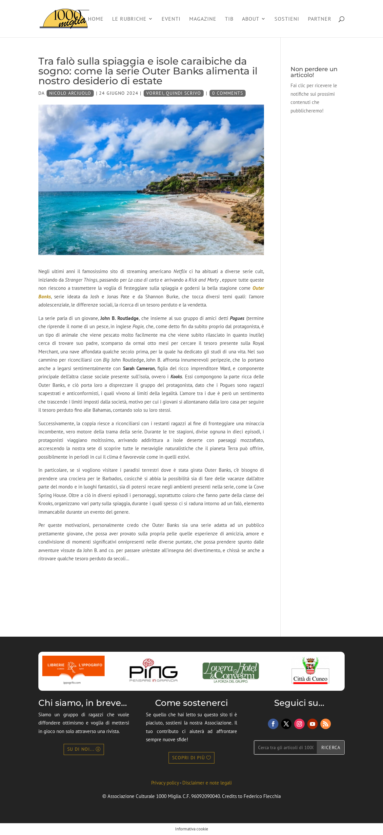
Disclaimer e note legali (207, 783)
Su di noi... (80, 749)
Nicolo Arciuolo (70, 93)
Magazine (202, 19)
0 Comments (227, 93)
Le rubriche (129, 19)
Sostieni (286, 19)
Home (96, 19)
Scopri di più (188, 758)
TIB (229, 19)
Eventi (171, 19)
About (250, 19)
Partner (320, 19)
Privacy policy (165, 783)
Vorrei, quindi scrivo (173, 93)
